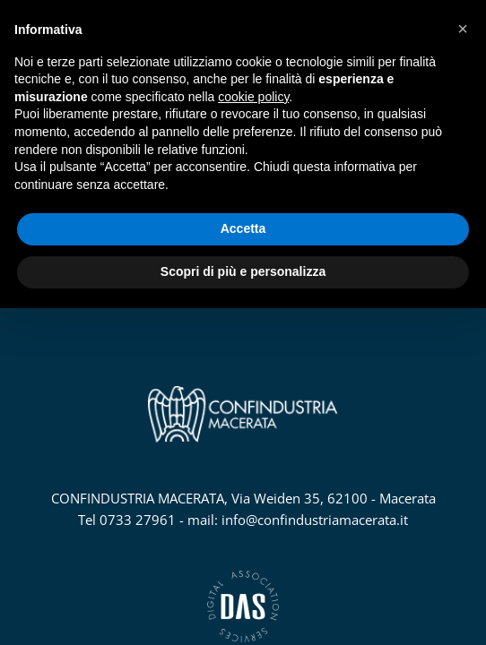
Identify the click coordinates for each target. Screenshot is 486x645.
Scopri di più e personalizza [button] (243, 271)
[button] (462, 28)
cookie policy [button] (253, 97)
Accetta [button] (243, 228)
